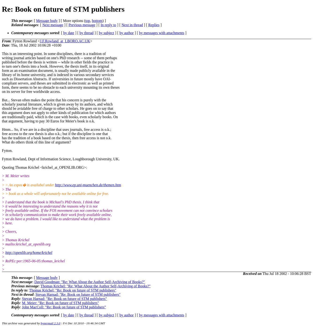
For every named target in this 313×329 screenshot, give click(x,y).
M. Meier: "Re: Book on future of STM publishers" (60, 303)
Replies (153, 25)
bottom (97, 21)
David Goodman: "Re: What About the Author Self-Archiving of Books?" (89, 282)
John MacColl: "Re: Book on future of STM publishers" (64, 307)
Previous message (82, 25)
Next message (52, 25)
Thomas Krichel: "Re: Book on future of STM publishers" (72, 290)
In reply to (108, 25)
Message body (47, 21)
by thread (87, 33)
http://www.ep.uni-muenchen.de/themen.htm (88, 185)
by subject (106, 33)
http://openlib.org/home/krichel (28, 253)
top (87, 21)
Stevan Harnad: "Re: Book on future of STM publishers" (78, 294)
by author (126, 33)
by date (68, 33)
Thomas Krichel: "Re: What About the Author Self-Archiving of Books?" (96, 286)
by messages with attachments (161, 33)
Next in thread (132, 25)
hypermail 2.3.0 (50, 323)
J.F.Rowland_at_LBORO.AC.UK (65, 41)
